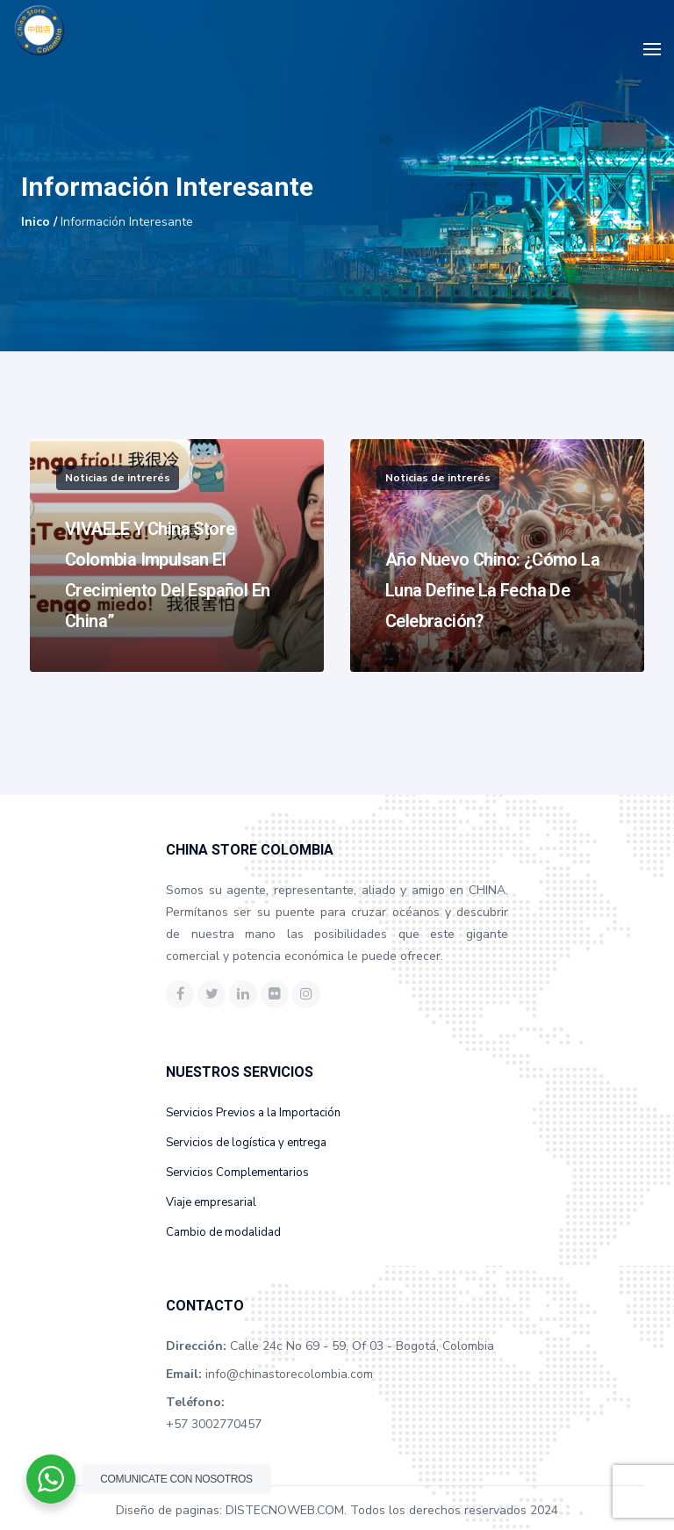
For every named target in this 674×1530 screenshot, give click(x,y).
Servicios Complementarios (237, 1172)
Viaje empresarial (211, 1202)
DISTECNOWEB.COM (285, 1510)
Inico (35, 221)
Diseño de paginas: (169, 1510)
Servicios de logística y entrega (246, 1143)
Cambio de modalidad (223, 1232)
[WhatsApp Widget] (50, 1479)
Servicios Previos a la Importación (253, 1113)
